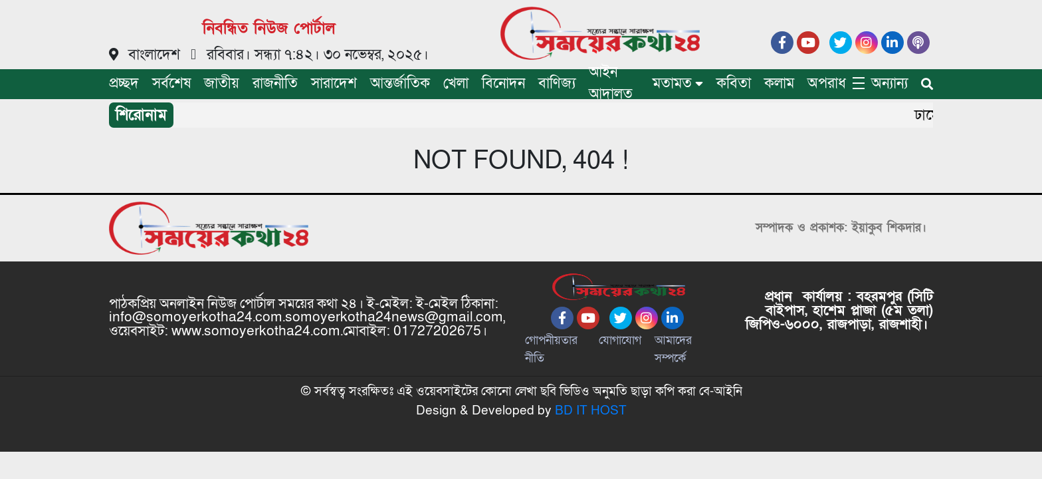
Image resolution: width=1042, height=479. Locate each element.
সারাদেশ (334, 83)
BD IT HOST (591, 410)
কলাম (779, 83)
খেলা (456, 83)
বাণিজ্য (556, 83)
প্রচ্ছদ (124, 83)
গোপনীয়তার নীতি (551, 349)
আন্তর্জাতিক (400, 83)
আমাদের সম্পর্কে (673, 349)
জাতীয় (221, 83)
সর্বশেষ (171, 83)
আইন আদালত (611, 83)
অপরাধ (826, 83)
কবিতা (733, 83)
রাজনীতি (275, 83)
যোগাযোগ (620, 340)
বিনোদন (503, 83)
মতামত (672, 83)
